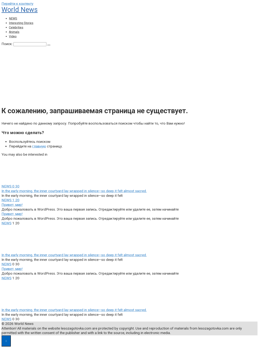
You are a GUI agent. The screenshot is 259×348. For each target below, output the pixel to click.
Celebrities (16, 27)
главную (39, 146)
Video (13, 36)
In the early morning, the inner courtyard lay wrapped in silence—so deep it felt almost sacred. (74, 191)
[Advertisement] (129, 74)
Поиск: (7, 44)
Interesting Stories (21, 23)
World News (19, 10)
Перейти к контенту (17, 3)
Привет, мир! (12, 205)
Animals (14, 32)
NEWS (13, 18)
